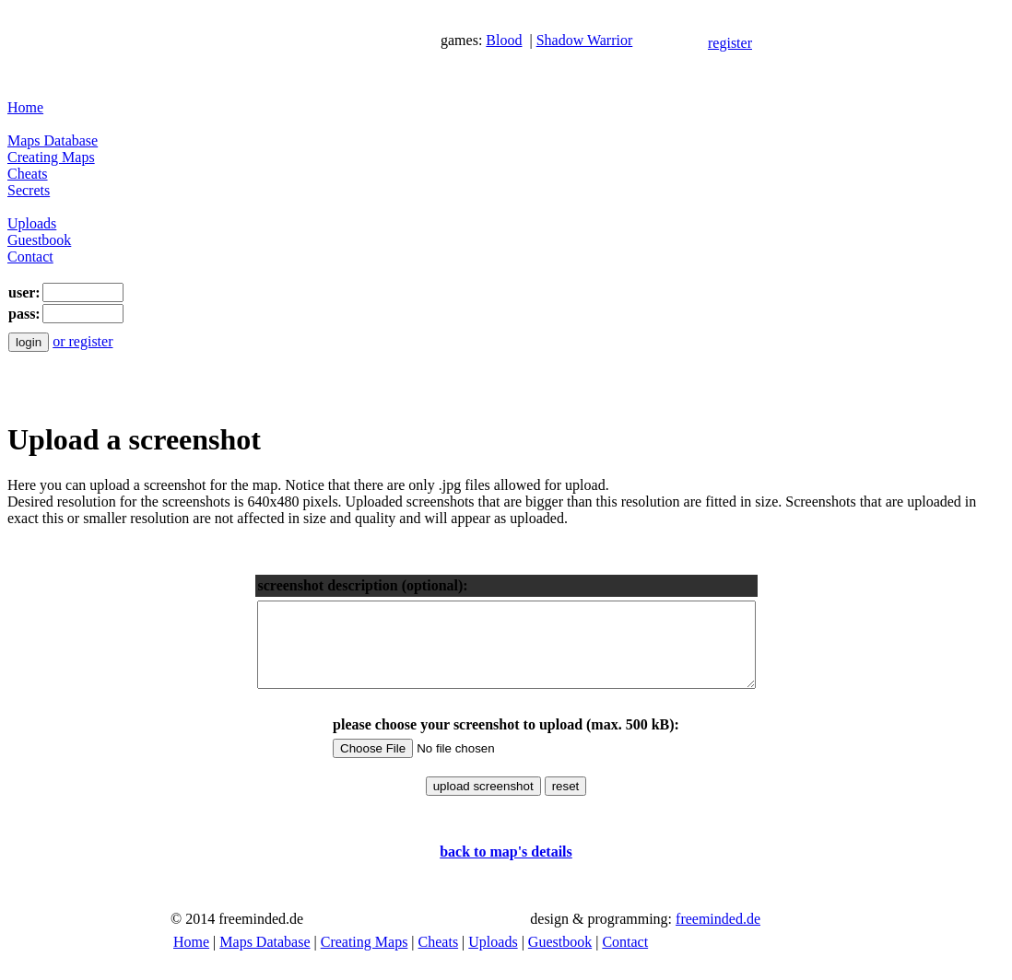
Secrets (28, 190)
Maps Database (52, 140)
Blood (504, 40)
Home (25, 107)
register (730, 43)
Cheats (27, 173)
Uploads (31, 223)
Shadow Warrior (584, 40)
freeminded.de (718, 935)
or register (82, 341)
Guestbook (39, 240)
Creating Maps (51, 157)
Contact (30, 256)
